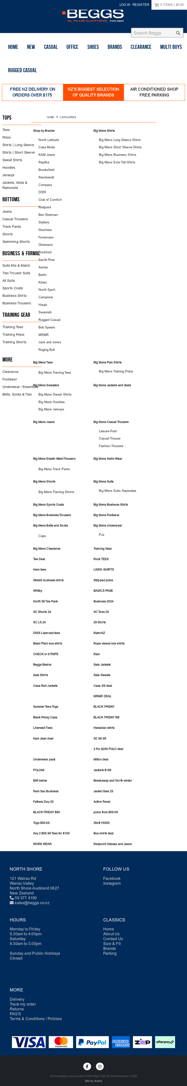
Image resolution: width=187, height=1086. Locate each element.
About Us (111, 929)
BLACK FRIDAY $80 (46, 807)
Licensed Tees (42, 723)
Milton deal (101, 755)
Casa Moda (45, 145)
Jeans (7, 209)
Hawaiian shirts (104, 723)
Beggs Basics (42, 660)
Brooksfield (45, 167)
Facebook (112, 873)
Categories (68, 115)
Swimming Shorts (16, 239)
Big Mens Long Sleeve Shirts (116, 137)
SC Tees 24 (101, 607)
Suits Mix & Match (16, 263)
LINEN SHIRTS (104, 565)
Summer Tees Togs (45, 702)
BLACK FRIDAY (104, 702)
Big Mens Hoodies (49, 397)
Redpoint (43, 204)
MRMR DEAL (103, 691)
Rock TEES (101, 554)
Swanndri (44, 308)
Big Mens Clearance (47, 544)
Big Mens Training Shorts (53, 487)
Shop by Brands (44, 128)
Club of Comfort (48, 197)
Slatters (43, 219)
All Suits (8, 278)
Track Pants (11, 224)
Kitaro (41, 279)
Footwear (9, 377)
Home (13, 56)
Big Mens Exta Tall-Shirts (114, 159)
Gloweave (44, 241)
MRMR (42, 331)
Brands (115, 56)
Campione (44, 293)
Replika (42, 159)
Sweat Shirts (12, 158)
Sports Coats (12, 286)
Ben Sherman (46, 211)
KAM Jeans (45, 152)
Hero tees (39, 565)
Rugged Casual (22, 79)
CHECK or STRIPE (46, 649)
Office (72, 56)
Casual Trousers (15, 217)
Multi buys (171, 56)
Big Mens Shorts (44, 477)
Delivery (17, 994)
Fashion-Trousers (109, 441)
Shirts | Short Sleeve (18, 150)
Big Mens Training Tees (52, 368)
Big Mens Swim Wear (108, 454)
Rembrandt (45, 174)
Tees (6, 127)
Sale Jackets (102, 660)
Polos (6, 135)
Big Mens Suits (103, 477)
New (31, 56)
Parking (110, 948)
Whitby (37, 586)
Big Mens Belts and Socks (50, 521)
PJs (101, 530)
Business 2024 (103, 596)
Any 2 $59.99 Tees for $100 (51, 828)
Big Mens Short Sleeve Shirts (116, 145)
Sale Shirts (40, 670)
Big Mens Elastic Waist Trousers (54, 454)
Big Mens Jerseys (49, 405)
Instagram (112, 878)
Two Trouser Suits (16, 271)
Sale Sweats (102, 670)
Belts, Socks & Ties (17, 392)
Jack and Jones (48, 338)
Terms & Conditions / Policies (36, 1014)
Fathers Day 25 (43, 797)
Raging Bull (45, 345)
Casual (51, 56)
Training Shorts (14, 340)
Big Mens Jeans (44, 417)
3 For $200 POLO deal (108, 744)
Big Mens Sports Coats (48, 500)
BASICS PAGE (103, 586)
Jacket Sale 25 (103, 786)
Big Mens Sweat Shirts (52, 390)
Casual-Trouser (108, 434)
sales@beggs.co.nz (32, 898)
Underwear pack (44, 755)
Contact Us (113, 934)
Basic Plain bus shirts (47, 638)
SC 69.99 (100, 733)
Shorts (7, 232)
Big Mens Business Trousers (52, 510)
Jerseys (8, 173)
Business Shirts (14, 293)
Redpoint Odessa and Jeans (113, 839)
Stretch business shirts (48, 575)
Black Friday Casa (45, 712)
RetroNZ (99, 628)
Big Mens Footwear (106, 510)
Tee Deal (39, 554)
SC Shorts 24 (42, 607)
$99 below (40, 775)
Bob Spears (45, 323)
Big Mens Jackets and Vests (112, 381)
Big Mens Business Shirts (114, 152)
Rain (97, 649)
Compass (44, 182)
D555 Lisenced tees (46, 628)
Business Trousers (16, 301)
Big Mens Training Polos (113, 367)
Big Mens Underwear (108, 521)
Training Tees (12, 325)
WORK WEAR (42, 839)
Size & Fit (112, 938)
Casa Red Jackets (45, 681)
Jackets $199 (102, 765)
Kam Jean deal (43, 733)
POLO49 (39, 765)
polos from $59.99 (106, 807)
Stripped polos (103, 575)
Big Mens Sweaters (46, 381)
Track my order (23, 999)
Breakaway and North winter (113, 775)
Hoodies (8, 165)
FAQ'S (15, 1009)
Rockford (44, 249)
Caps (41, 531)
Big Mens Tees (43, 358)
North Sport (45, 286)
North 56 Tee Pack (45, 596)
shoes (93, 56)
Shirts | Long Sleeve (18, 143)
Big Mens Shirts (104, 128)
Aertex (42, 264)
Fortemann (45, 234)
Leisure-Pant (106, 426)
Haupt (42, 301)
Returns (17, 1004)
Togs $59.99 (41, 818)
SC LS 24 (39, 617)
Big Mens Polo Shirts (108, 358)
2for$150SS (102, 818)
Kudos (98, 1076)
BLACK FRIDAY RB (107, 712)
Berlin (41, 271)
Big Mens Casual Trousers (111, 417)
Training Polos (13, 332)
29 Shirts (100, 617)
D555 (41, 189)
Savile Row (45, 256)
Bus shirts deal (104, 828)
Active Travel (102, 797)
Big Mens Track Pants (51, 464)
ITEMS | (169, 5)
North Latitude (47, 137)
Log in (125, 5)
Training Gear (103, 544)
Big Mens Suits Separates (114, 486)
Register (140, 5)
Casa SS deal (103, 681)
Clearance (141, 56)
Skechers (44, 227)
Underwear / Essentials (20, 384)
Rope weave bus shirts (109, 638)
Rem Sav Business (46, 786)
